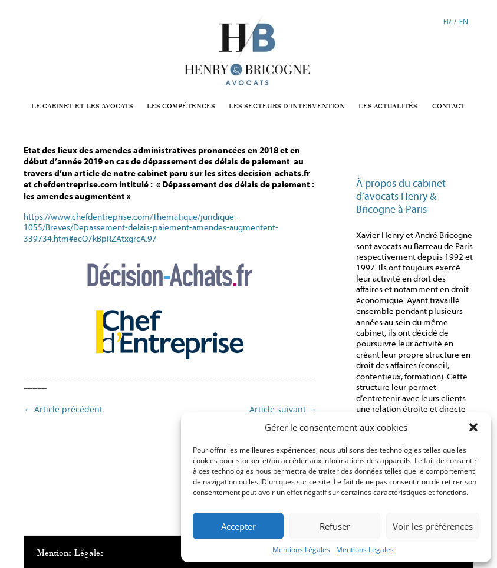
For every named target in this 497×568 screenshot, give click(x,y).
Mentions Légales (301, 549)
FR (447, 21)
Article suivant (283, 409)
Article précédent (63, 409)
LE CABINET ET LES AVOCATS (82, 106)
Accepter (238, 526)
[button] (473, 427)
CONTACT (448, 106)
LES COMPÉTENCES (181, 106)
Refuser (335, 526)
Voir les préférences (433, 526)
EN (463, 21)
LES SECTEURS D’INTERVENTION (287, 106)
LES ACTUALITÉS (387, 106)
